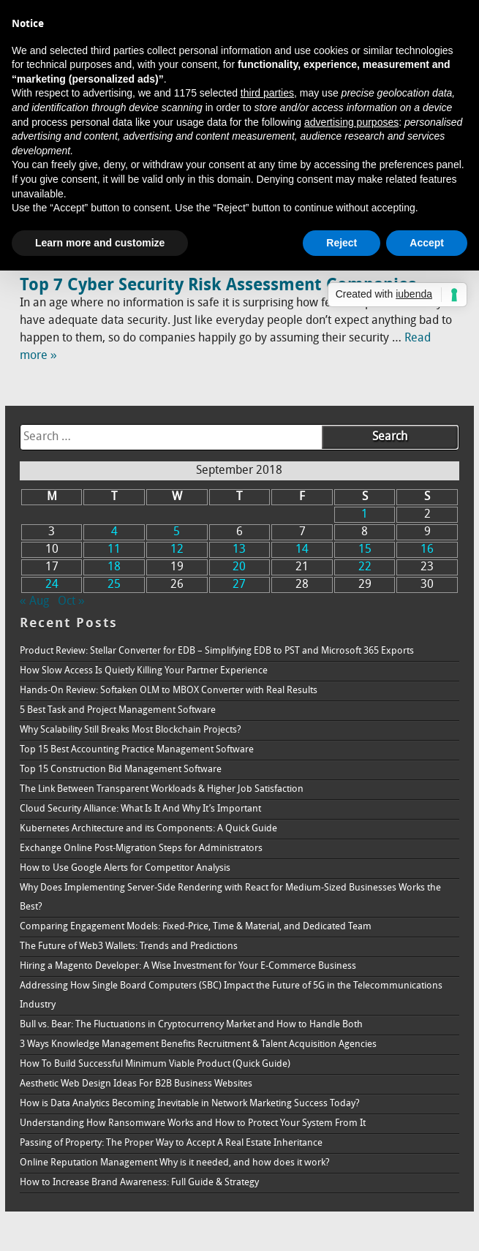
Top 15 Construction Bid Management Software (121, 769)
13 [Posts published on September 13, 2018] (239, 550)
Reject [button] (341, 243)
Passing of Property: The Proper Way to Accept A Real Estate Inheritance (171, 1143)
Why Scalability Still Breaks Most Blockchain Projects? (130, 730)
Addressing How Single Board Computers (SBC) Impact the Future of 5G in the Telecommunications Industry (231, 995)
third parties (267, 93)
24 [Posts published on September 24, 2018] (52, 585)
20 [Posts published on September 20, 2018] (239, 567)
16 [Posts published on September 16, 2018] (427, 550)
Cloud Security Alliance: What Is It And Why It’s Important (140, 809)
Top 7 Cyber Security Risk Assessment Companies (218, 286)
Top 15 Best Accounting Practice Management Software (137, 750)
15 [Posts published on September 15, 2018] (364, 550)
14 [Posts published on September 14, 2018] (302, 550)
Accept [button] (427, 243)
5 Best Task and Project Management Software (118, 710)
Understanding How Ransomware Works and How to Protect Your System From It (193, 1123)
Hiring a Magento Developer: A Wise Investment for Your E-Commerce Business (188, 966)
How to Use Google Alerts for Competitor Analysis (125, 868)
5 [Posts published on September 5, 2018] (176, 532)
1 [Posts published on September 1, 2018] (364, 515)
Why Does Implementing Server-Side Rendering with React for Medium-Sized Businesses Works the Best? (230, 897)
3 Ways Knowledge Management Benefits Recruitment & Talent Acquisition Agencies (198, 1044)
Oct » (71, 602)
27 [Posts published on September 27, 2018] (239, 585)
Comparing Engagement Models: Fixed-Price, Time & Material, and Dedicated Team (195, 926)
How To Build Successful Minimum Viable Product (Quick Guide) (155, 1064)
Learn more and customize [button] (100, 243)
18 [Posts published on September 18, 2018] (114, 567)
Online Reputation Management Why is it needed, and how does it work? (175, 1163)
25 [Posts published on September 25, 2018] (114, 585)
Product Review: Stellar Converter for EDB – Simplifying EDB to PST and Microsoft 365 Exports (217, 651)
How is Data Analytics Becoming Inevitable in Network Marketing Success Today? (190, 1103)
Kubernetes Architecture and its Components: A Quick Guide (148, 829)
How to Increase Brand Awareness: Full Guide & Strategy (139, 1182)
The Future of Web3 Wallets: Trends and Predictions (129, 946)
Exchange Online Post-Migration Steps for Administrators (141, 848)
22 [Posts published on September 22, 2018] (364, 567)
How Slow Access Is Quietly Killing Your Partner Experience (144, 671)
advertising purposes (351, 122)
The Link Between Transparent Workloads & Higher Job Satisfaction (161, 789)
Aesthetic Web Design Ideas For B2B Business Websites (136, 1084)
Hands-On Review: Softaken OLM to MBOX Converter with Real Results (168, 690)
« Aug (34, 602)
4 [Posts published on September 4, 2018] (114, 532)
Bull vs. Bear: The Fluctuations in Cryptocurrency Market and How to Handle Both (191, 1024)
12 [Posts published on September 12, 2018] (177, 550)
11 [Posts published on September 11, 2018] (114, 550)
